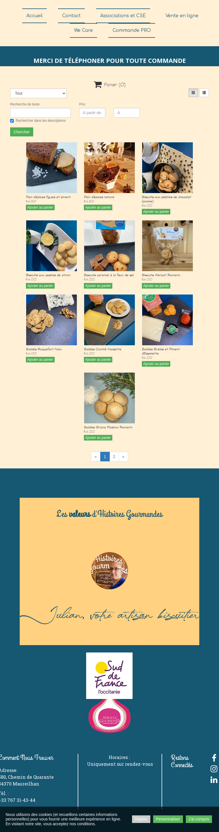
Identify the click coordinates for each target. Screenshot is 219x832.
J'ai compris (199, 819)
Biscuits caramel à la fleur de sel (109, 275)
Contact (71, 15)
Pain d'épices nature (99, 197)
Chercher (22, 132)
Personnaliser (168, 819)
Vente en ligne (182, 15)
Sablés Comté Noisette (102, 349)
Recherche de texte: (25, 104)
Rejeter (141, 819)
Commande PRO (132, 30)
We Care (83, 30)
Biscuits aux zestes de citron (48, 275)
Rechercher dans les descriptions (38, 121)
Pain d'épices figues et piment (48, 197)
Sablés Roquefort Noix (44, 349)
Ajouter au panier (40, 207)
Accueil (34, 15)
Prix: (82, 104)
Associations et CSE (123, 15)
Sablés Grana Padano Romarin (108, 427)
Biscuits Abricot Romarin (161, 275)
